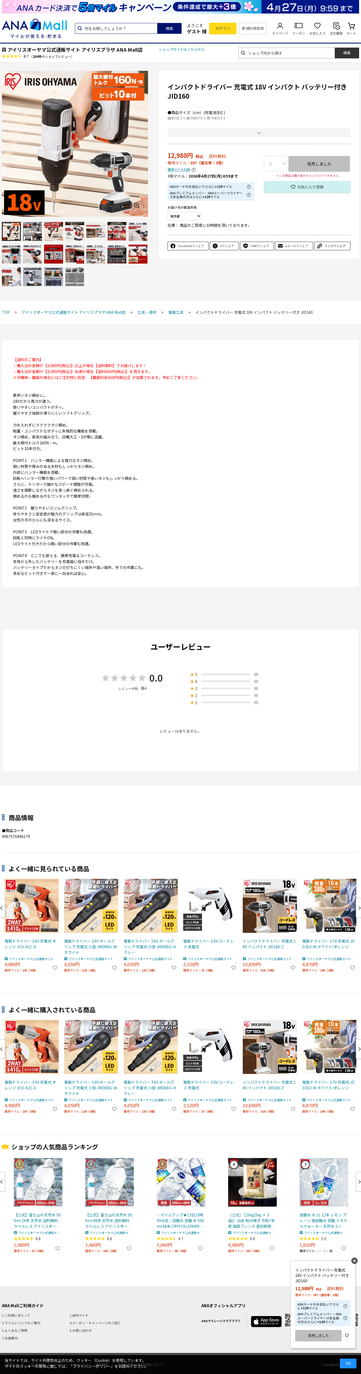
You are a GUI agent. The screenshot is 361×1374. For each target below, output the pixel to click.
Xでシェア (227, 246)
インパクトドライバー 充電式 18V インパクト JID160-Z (269, 943)
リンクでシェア (335, 246)
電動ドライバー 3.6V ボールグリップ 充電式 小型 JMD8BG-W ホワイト (90, 946)
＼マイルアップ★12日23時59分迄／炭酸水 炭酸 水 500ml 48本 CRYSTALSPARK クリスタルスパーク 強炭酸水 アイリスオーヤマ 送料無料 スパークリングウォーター (180, 1220)
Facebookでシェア (191, 246)
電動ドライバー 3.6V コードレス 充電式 (208, 943)
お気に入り (317, 33)
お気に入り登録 (310, 186)
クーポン (298, 33)
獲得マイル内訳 (179, 170)
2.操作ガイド (79, 1315)
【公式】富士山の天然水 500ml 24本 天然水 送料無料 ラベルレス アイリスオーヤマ (37, 1220)
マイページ (280, 33)
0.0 (156, 677)
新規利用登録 (253, 28)
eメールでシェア (296, 246)
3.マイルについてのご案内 (21, 1322)
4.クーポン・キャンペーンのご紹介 (95, 1322)
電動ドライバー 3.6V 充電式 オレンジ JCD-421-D (30, 943)
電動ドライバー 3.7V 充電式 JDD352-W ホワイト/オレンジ (328, 943)
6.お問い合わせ (81, 1330)
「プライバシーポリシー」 (91, 1366)
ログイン (223, 28)
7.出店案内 (10, 1338)
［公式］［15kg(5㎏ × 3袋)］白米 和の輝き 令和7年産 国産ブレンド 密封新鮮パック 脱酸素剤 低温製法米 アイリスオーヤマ (251, 1220)
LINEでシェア (260, 246)
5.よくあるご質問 (14, 1330)
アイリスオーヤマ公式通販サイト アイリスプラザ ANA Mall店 (75, 49)
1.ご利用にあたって (16, 1315)
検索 (169, 28)
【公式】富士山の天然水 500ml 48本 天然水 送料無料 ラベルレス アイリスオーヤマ (108, 1220)
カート (351, 33)
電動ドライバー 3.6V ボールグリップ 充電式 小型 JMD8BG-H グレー (150, 946)
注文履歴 (336, 33)
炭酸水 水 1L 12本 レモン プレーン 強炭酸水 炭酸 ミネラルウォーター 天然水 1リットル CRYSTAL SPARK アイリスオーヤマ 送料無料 (323, 1220)
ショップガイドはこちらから (182, 49)
